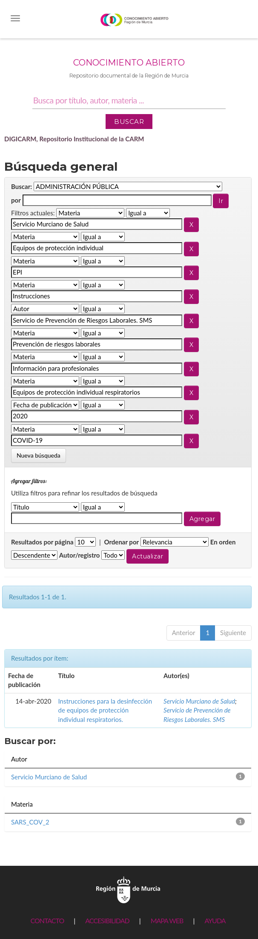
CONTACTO (47, 920)
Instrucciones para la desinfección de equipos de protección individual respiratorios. (105, 710)
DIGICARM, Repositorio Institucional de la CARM (74, 139)
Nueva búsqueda (38, 455)
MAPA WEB (167, 920)
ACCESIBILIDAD (107, 920)
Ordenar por (121, 542)
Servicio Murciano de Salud (199, 701)
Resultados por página (42, 542)
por (16, 200)
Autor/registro (79, 555)
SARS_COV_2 (30, 822)
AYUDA (214, 920)
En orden (223, 542)
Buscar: (21, 186)
